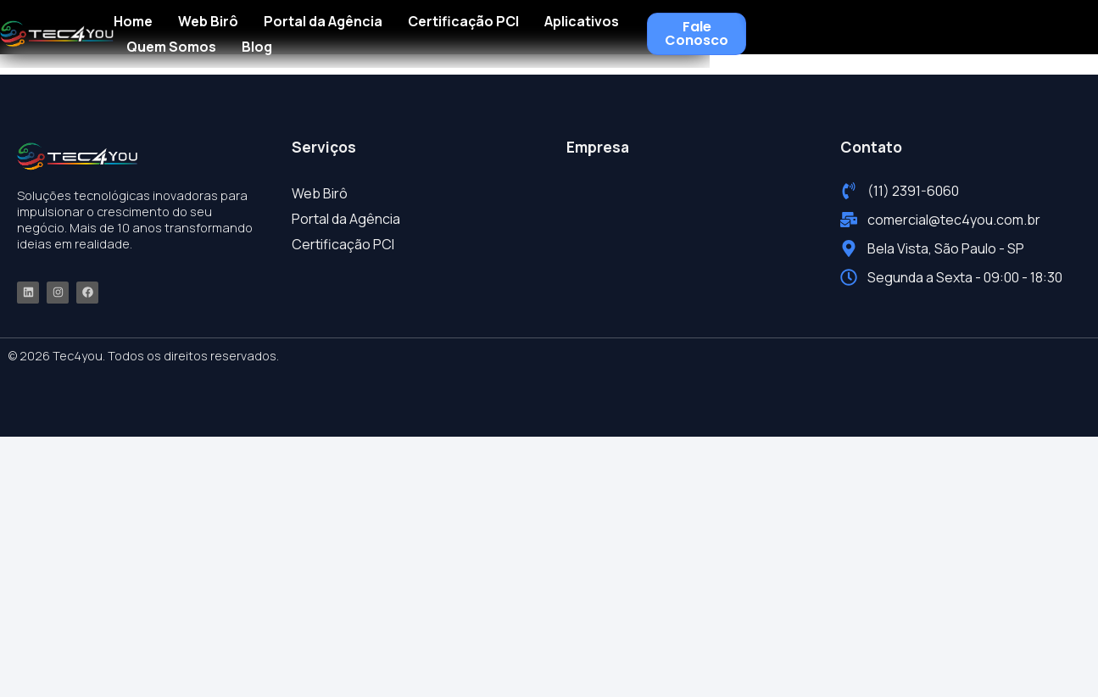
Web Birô (357, 27)
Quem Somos (838, 27)
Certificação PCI (612, 27)
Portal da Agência (472, 27)
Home (282, 27)
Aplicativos (731, 27)
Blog (924, 27)
